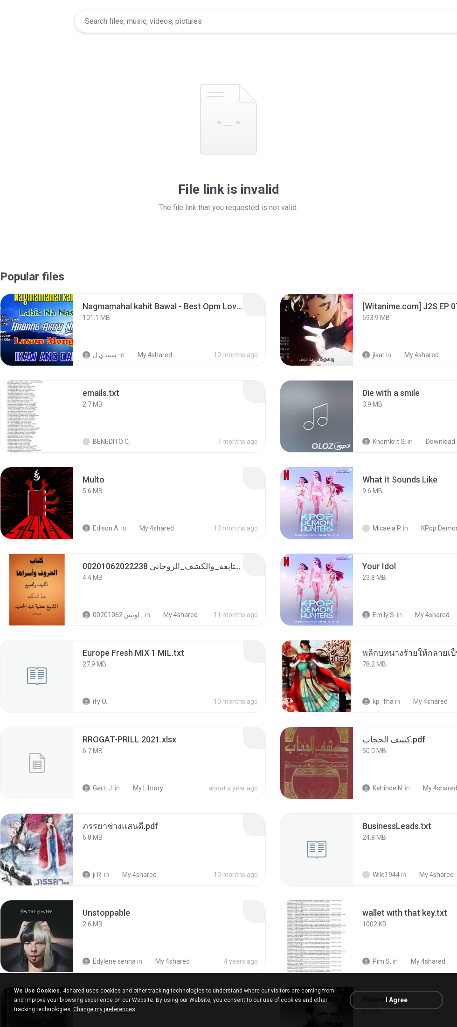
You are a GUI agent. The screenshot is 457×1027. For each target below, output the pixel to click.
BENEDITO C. (106, 441)
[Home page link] (38, 21)
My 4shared (149, 355)
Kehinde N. (382, 788)
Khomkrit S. (384, 441)
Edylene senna (109, 961)
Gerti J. (98, 788)
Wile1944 (381, 874)
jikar (373, 355)
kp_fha (378, 701)
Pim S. (376, 961)
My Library (143, 788)
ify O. (95, 701)
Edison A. (101, 528)
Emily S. (378, 615)
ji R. (93, 874)
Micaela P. (382, 528)
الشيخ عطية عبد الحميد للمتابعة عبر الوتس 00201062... (113, 615)
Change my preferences (104, 1009)
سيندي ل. (100, 355)
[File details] (36, 330)
